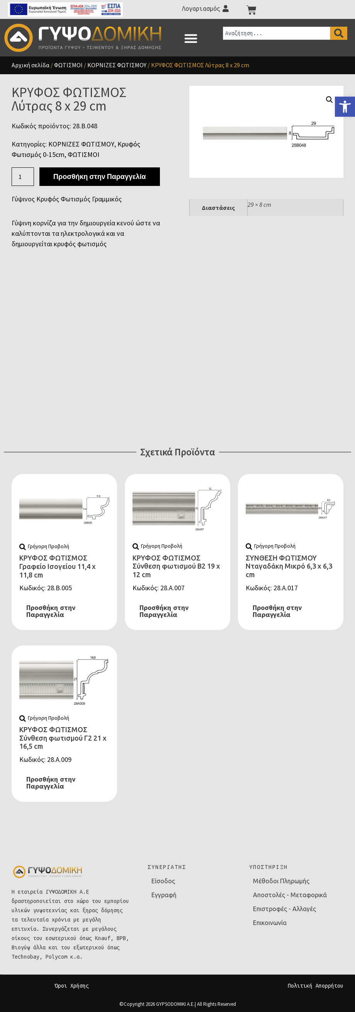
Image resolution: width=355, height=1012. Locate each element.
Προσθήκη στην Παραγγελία (99, 176)
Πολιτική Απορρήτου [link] (315, 986)
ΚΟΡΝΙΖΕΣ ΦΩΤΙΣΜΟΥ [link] (116, 65)
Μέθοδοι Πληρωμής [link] (281, 880)
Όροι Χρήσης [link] (72, 986)
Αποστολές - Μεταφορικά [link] (290, 894)
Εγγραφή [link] (164, 894)
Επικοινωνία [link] (270, 922)
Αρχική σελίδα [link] (30, 65)
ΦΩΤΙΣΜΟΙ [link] (68, 65)
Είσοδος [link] (163, 880)
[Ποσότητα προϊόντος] (23, 176)
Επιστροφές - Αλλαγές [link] (284, 908)
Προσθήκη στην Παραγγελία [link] (50, 611)
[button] (190, 38)
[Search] (338, 33)
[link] (345, 107)
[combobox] (276, 33)
